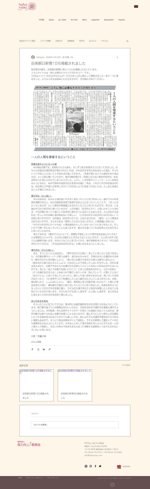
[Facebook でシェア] (32, 349)
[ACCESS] (126, 466)
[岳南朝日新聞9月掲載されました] (75, 379)
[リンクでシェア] (50, 349)
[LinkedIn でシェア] (44, 349)
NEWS (81, 41)
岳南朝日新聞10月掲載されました (35, 395)
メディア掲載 (45, 41)
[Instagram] (90, 466)
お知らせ (59, 41)
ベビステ (104, 41)
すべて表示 (126, 365)
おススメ (92, 41)
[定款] (20, 477)
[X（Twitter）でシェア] (38, 349)
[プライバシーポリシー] (34, 477)
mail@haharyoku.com (93, 455)
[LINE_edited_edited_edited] (85, 466)
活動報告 (70, 41)
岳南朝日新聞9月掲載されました (74, 395)
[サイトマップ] (52, 477)
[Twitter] (100, 466)
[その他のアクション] (117, 57)
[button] (130, 6)
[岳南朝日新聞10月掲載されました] (36, 379)
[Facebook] (95, 466)
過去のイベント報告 (27, 41)
